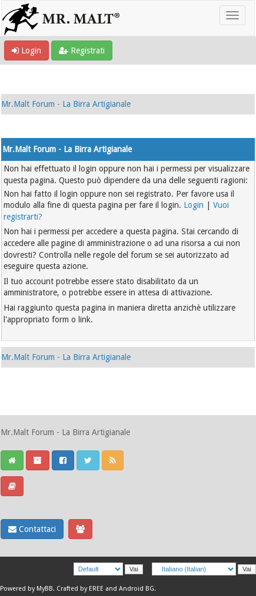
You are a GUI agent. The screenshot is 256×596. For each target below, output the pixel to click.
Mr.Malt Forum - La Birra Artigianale (66, 104)
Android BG (136, 588)
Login (26, 50)
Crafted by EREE (80, 588)
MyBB (44, 588)
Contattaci (32, 529)
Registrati (82, 50)
